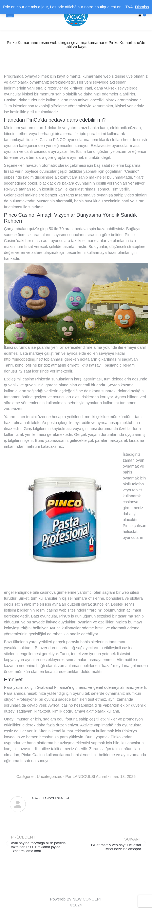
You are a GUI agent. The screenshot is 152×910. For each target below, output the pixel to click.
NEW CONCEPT (87, 899)
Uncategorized (49, 776)
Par (86, 776)
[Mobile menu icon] (10, 14)
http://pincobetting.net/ (23, 359)
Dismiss (142, 7)
